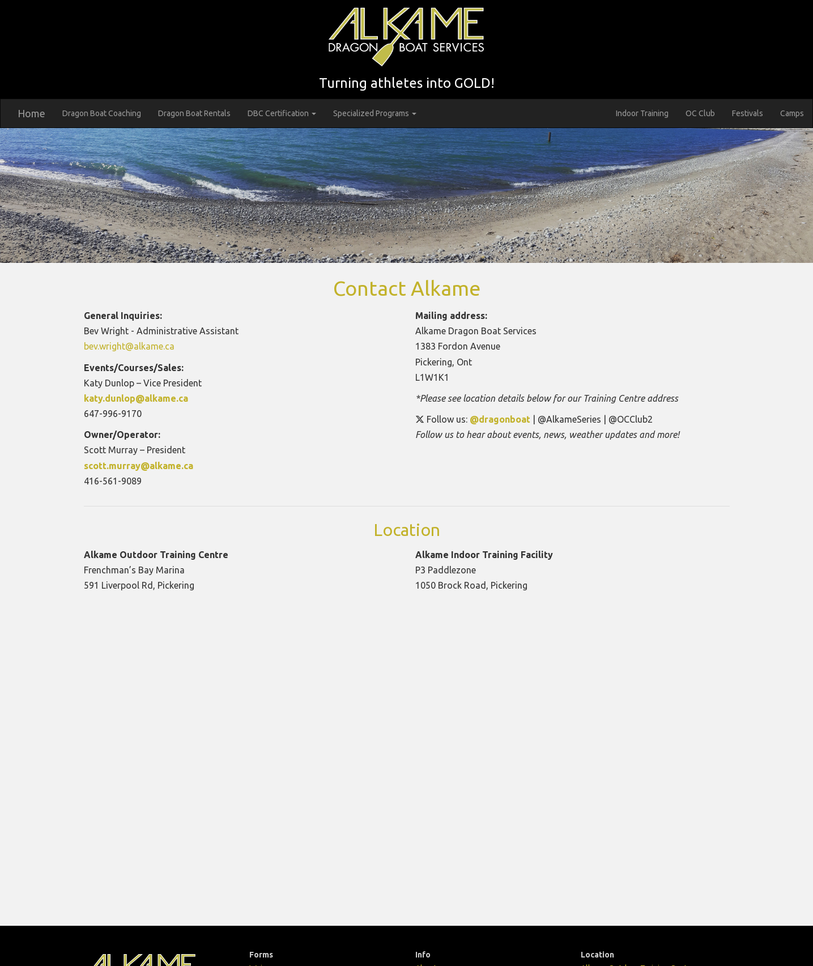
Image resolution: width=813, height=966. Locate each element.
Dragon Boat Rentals (194, 113)
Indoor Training (642, 113)
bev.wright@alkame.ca (129, 346)
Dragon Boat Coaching (101, 113)
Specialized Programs (374, 113)
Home (31, 113)
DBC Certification (282, 113)
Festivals (747, 113)
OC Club (700, 113)
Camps (792, 113)
